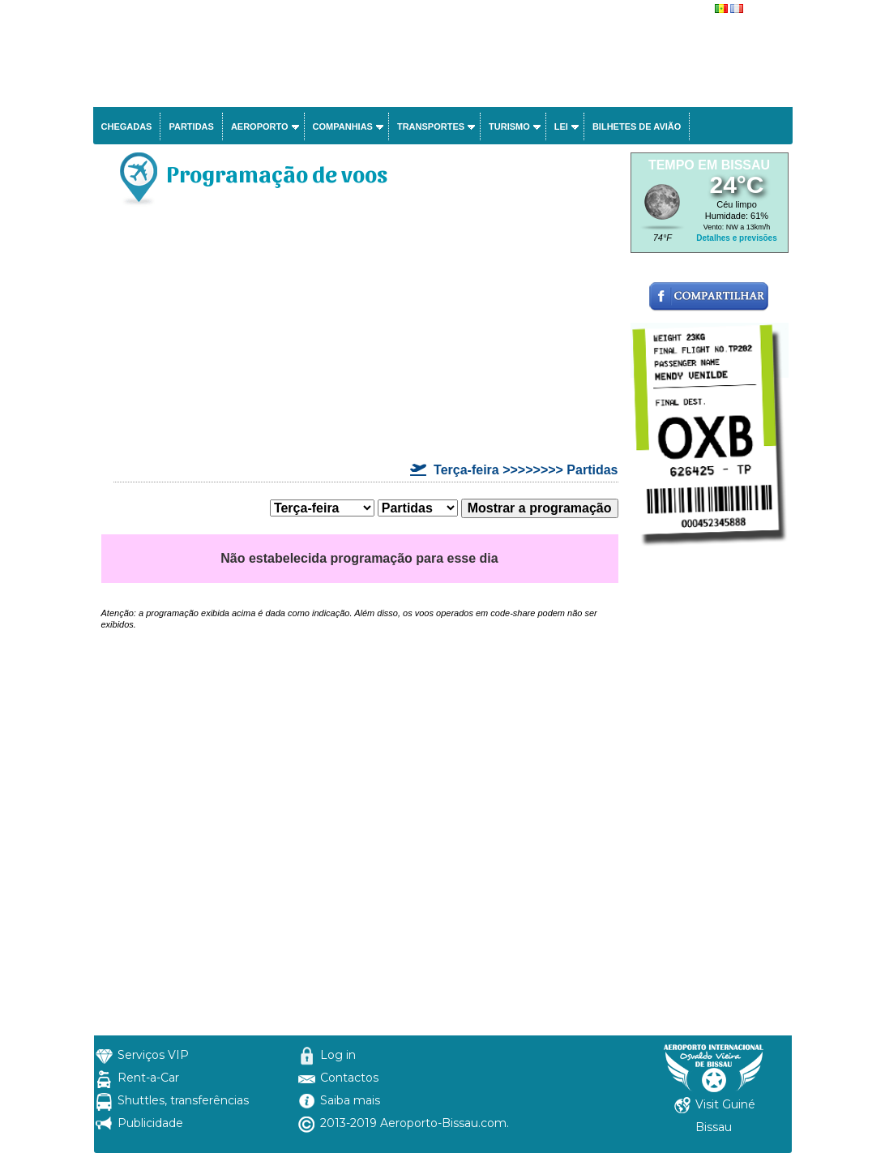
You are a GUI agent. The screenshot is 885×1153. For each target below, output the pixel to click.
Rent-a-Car (148, 1077)
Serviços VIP (153, 1055)
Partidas (191, 126)
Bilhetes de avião (636, 126)
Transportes (430, 126)
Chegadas (126, 126)
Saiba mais (350, 1100)
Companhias (343, 126)
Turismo (509, 126)
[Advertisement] (359, 337)
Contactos (349, 1077)
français (763, 10)
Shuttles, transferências (183, 1100)
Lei (561, 126)
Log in (338, 1055)
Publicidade (150, 1123)
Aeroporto (260, 126)
